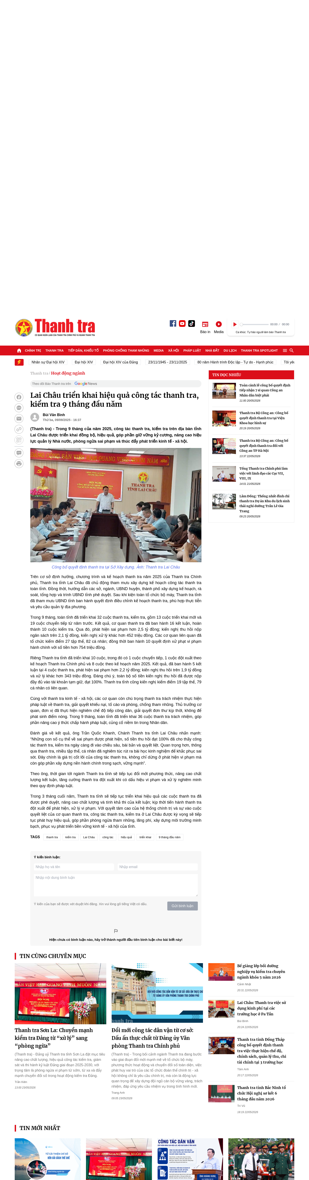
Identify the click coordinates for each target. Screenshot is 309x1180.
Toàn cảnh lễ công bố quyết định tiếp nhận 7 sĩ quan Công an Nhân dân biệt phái (264, 81)
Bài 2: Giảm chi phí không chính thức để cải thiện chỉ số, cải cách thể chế (47, 884)
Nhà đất (212, 41)
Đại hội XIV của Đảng (124, 53)
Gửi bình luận (182, 596)
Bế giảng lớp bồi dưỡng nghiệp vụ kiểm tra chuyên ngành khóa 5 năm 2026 (261, 662)
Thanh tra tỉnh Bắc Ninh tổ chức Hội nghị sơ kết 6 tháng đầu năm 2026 (261, 784)
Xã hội (173, 41)
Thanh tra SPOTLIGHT (259, 41)
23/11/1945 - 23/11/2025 (171, 53)
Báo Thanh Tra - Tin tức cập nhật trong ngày (55, 18)
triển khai (145, 527)
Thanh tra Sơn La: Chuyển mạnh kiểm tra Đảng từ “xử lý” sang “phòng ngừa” (54, 729)
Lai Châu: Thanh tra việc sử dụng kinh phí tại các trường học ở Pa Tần (261, 699)
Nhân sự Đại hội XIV (51, 53)
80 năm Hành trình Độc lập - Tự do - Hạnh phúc (239, 53)
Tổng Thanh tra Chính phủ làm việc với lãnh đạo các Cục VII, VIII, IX (263, 164)
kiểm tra (70, 527)
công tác (107, 527)
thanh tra (52, 527)
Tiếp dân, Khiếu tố (83, 41)
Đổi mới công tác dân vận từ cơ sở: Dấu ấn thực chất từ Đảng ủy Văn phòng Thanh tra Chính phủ (153, 729)
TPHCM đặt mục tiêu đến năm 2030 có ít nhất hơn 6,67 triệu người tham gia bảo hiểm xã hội (46, 1041)
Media (159, 41)
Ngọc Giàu (235, 1054)
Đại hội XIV (88, 53)
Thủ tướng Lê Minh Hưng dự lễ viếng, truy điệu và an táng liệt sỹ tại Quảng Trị (260, 884)
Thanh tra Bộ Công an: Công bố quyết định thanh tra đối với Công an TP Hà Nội (263, 136)
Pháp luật (192, 41)
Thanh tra (54, 41)
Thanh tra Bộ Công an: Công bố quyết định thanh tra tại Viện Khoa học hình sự (263, 109)
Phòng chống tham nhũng (126, 41)
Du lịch (230, 41)
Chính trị (33, 41)
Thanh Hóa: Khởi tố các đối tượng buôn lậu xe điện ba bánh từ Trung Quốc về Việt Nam (259, 962)
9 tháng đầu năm (169, 527)
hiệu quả (126, 527)
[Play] (235, 15)
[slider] (254, 15)
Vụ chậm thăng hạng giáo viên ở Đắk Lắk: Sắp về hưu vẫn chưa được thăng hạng (261, 1041)
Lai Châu (89, 527)
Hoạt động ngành (68, 63)
